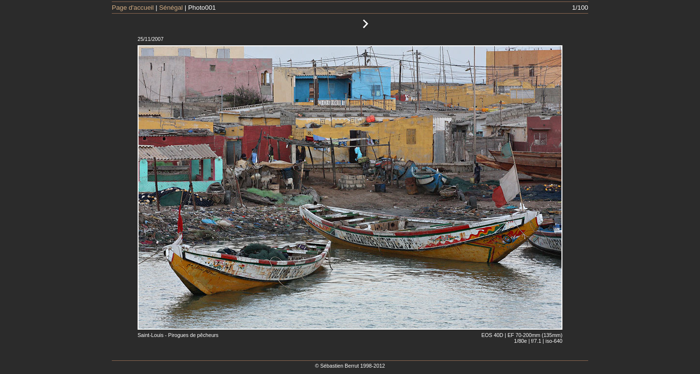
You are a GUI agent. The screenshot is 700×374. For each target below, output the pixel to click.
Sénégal (171, 7)
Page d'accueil (133, 7)
